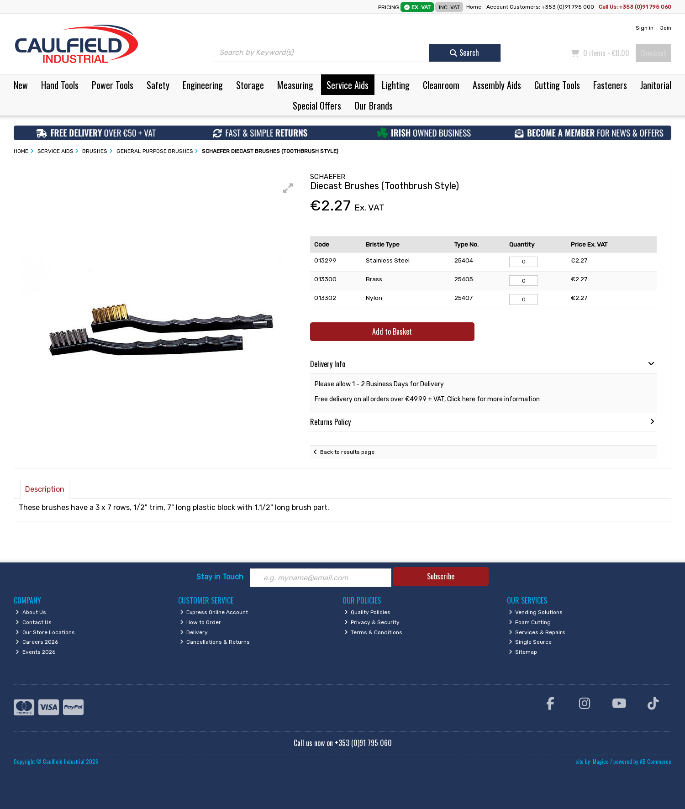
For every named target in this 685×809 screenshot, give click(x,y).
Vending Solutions (536, 612)
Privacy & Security (372, 622)
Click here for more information (493, 399)
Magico (601, 761)
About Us (31, 612)
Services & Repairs (537, 632)
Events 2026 (35, 652)
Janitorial (655, 85)
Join (665, 28)
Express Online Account (214, 612)
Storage (250, 85)
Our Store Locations (45, 632)
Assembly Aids (497, 85)
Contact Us (34, 622)
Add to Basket (392, 331)
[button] (288, 188)
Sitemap (523, 652)
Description (44, 489)
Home (473, 7)
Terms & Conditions (373, 632)
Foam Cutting (530, 622)
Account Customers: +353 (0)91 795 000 (540, 7)
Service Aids (348, 85)
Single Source (530, 642)
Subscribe (440, 576)
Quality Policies (367, 612)
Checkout (653, 52)
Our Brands (373, 105)
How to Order (200, 622)
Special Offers (317, 105)
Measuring (295, 85)
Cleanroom (441, 85)
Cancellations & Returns (215, 642)
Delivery (194, 632)
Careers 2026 (37, 642)
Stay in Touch (219, 577)
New (21, 85)
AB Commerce (655, 761)
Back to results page (347, 452)
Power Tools (112, 85)
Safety (158, 85)
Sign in (644, 28)
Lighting (396, 85)
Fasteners (610, 85)
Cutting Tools (557, 85)
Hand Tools (60, 85)
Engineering (203, 85)
